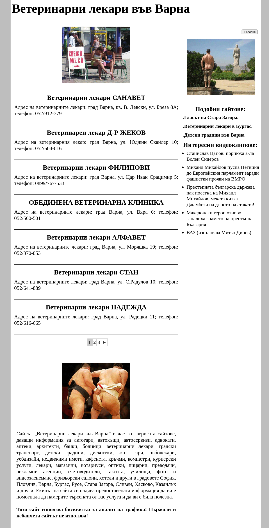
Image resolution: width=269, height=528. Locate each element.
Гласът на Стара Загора (210, 117)
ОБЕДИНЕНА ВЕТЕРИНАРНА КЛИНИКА (96, 202)
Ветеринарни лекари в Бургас (217, 126)
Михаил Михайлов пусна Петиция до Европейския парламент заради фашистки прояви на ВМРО (223, 173)
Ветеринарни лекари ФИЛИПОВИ (96, 167)
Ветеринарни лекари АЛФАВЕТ (96, 237)
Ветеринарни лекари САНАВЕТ (96, 97)
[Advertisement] (96, 58)
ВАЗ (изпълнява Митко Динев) (219, 232)
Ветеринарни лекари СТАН (96, 272)
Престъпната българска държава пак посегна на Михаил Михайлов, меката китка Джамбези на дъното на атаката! (221, 195)
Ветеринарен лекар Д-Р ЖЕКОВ (96, 132)
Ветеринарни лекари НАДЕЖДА (96, 307)
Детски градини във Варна (214, 135)
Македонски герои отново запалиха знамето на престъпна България (220, 218)
